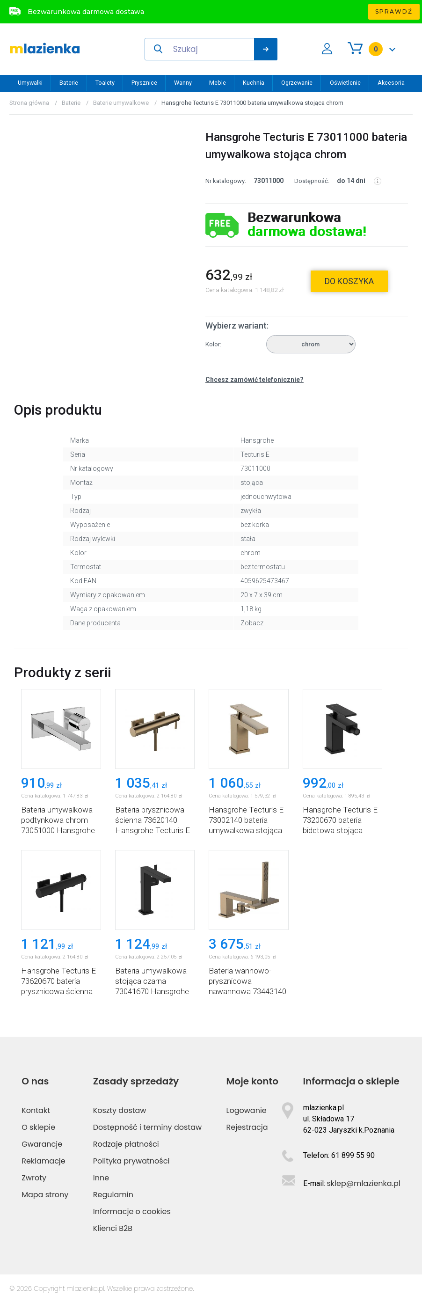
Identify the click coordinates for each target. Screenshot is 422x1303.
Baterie (68, 82)
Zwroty (34, 1177)
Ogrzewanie (297, 82)
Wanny (183, 82)
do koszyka (349, 281)
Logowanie (246, 1110)
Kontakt (36, 1110)
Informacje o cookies (132, 1211)
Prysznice (144, 82)
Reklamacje (43, 1161)
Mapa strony (45, 1194)
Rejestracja (247, 1127)
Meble (217, 82)
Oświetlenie (345, 82)
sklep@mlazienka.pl (363, 1183)
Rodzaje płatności (126, 1144)
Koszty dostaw (119, 1110)
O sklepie (38, 1127)
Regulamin (113, 1194)
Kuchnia (253, 82)
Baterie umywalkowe (121, 102)
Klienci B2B (112, 1228)
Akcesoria (391, 82)
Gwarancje (42, 1144)
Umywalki (30, 82)
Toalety (105, 82)
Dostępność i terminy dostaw (147, 1127)
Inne (101, 1177)
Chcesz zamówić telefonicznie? (254, 379)
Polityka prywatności (131, 1161)
